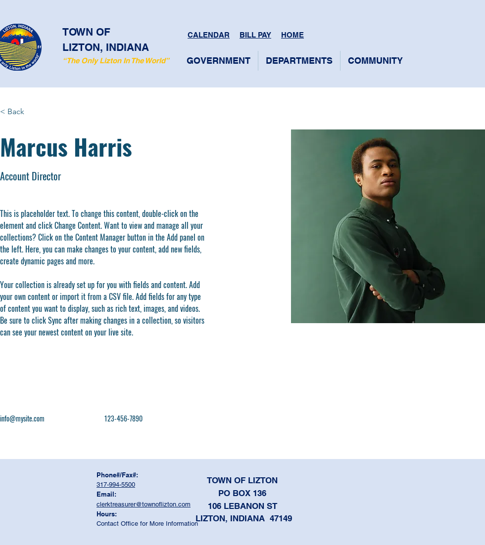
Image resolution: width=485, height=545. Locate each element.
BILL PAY (255, 35)
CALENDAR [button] (209, 35)
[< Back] (19, 112)
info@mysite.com (22, 418)
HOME (292, 35)
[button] (218, 61)
